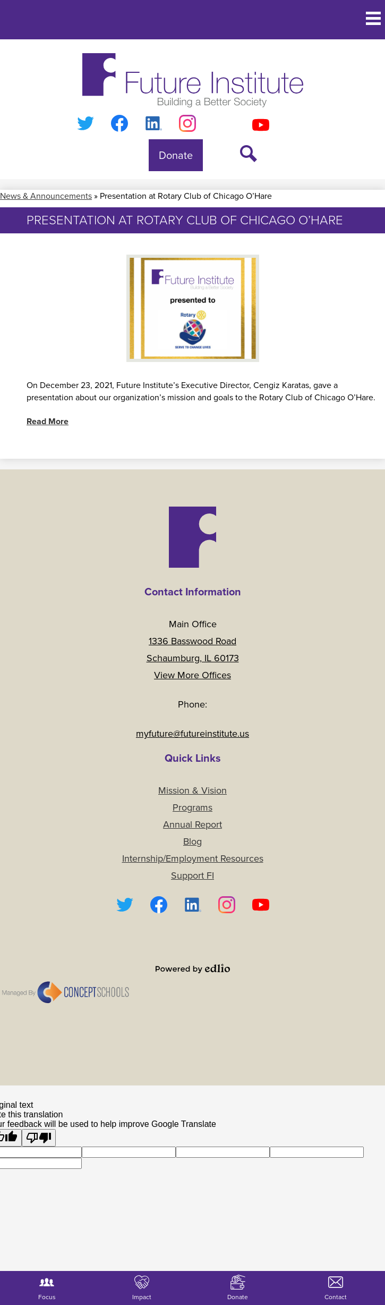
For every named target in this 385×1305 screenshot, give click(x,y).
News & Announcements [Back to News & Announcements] (46, 196)
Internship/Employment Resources (192, 858)
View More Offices (192, 675)
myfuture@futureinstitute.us (192, 733)
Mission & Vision (192, 790)
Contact (335, 1288)
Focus (47, 1288)
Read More (48, 421)
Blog (192, 841)
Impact (141, 1288)
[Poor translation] (39, 1138)
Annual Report (192, 824)
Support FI (192, 875)
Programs (192, 807)
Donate (237, 1288)
